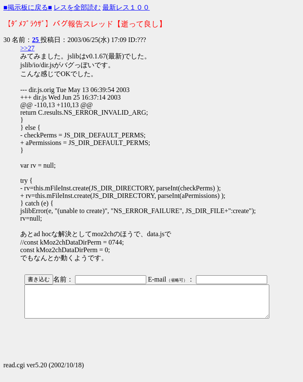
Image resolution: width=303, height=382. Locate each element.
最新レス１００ (126, 7)
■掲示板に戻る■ (27, 7)
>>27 (27, 48)
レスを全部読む (77, 7)
